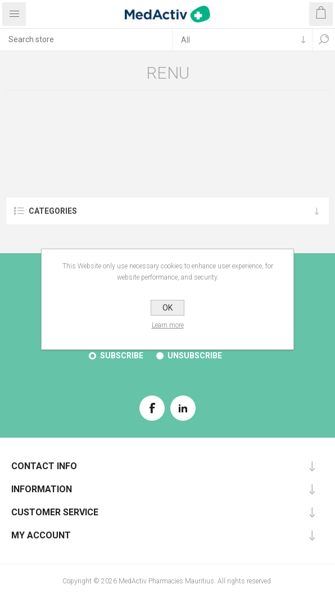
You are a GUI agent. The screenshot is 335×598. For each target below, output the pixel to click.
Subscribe (121, 355)
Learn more (168, 325)
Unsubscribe (195, 355)
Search (324, 39)
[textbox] (86, 39)
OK (167, 307)
